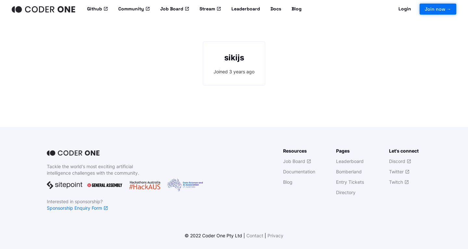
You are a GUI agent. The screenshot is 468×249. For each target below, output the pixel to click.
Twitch (399, 182)
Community (134, 9)
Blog (297, 9)
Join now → (438, 9)
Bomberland (349, 171)
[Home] (44, 9)
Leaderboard (245, 9)
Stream (210, 9)
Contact (254, 235)
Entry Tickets (350, 182)
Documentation (299, 171)
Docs (275, 9)
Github (97, 9)
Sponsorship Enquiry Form (77, 208)
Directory (346, 192)
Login (404, 9)
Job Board (174, 9)
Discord (400, 161)
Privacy (275, 235)
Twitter (399, 171)
